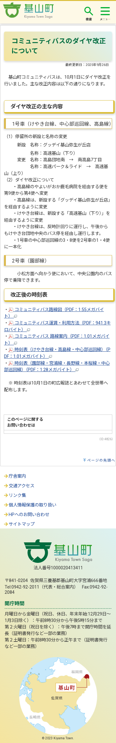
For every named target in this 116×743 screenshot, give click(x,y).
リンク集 (14, 495)
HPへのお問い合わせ (26, 514)
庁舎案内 (14, 476)
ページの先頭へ (101, 460)
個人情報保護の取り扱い (29, 505)
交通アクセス (18, 486)
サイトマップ (19, 524)
